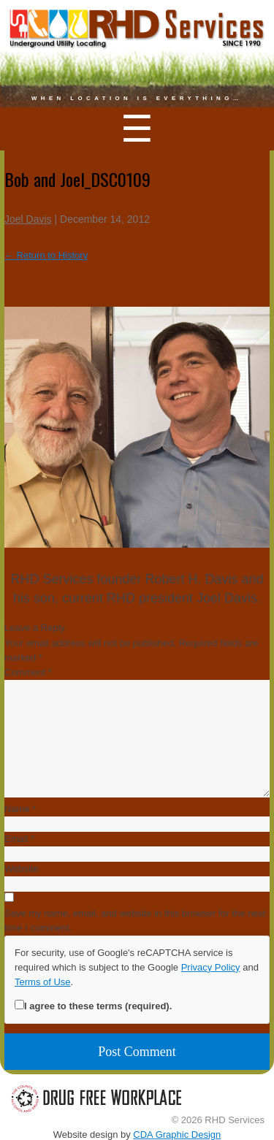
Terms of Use (43, 981)
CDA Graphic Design (177, 1134)
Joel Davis (28, 219)
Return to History (46, 255)
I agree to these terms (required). (93, 1005)
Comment (28, 672)
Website (21, 868)
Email (19, 838)
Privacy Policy (210, 967)
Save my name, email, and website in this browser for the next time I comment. (135, 920)
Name (20, 808)
